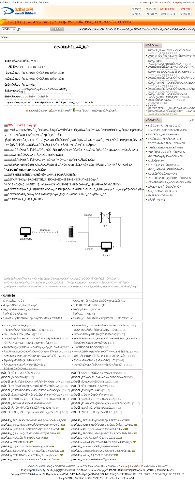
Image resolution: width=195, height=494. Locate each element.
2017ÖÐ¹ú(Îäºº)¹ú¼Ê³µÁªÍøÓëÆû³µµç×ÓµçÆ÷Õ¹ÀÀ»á (33, 347)
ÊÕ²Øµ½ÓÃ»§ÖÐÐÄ (104, 110)
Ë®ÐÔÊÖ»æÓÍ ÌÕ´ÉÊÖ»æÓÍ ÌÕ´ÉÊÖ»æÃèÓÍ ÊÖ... (39, 399)
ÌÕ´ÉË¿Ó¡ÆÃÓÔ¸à (22, 373)
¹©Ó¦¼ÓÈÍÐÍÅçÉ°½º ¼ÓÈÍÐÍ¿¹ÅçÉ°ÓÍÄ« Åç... (36, 386)
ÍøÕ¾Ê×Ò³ (32, 466)
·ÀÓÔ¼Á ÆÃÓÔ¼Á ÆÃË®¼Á (28, 403)
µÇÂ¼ (155, 2)
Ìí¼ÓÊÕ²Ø (17, 2)
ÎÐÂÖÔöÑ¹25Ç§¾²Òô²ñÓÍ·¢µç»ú (91, 343)
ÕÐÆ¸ (89, 22)
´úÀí (28, 22)
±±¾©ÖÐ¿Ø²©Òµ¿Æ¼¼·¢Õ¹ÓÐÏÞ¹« (38, 89)
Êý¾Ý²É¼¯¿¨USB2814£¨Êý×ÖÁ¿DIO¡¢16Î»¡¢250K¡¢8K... (33, 318)
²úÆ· (46, 22)
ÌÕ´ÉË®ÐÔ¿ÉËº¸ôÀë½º (94, 386)
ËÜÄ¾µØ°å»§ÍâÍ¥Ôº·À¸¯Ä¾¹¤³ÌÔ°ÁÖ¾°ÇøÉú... (107, 403)
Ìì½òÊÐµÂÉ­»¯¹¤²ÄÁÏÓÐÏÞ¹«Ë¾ (164, 139)
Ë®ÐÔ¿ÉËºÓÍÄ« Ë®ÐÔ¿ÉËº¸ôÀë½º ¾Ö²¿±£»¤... (38, 394)
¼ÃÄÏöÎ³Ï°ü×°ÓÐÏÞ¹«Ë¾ (160, 195)
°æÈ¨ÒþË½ (86, 466)
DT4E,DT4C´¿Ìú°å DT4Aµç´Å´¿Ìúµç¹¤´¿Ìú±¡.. (37, 455)
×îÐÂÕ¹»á (151, 45)
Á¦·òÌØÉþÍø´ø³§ (156, 160)
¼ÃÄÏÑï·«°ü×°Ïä (156, 199)
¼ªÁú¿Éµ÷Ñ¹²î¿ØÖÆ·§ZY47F (30, 437)
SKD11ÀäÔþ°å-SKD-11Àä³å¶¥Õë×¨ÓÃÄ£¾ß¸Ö (39, 420)
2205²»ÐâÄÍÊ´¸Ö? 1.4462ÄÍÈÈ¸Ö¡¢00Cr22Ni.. (38, 451)
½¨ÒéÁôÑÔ (189, 2)
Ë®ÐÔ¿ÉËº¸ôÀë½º (92, 390)
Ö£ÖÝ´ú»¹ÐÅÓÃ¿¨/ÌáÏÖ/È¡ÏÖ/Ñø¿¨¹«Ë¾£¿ (96, 330)
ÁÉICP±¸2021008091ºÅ (141, 474)
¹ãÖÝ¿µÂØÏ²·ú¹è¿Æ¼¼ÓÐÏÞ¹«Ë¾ (166, 169)
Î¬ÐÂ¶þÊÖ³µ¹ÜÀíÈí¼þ (15, 314)
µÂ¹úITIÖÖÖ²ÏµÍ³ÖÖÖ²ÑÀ (87, 347)
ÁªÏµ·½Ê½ (163, 466)
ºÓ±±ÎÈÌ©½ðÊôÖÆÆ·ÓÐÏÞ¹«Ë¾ (165, 147)
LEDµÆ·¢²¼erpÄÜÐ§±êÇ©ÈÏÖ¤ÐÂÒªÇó (95, 334)
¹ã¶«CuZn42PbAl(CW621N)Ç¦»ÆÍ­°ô (33, 446)
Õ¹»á (71, 22)
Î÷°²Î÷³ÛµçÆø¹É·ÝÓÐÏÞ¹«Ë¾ (163, 165)
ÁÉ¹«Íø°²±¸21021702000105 (169, 474)
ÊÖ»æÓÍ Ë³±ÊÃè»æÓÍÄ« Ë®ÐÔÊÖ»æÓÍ (104, 377)
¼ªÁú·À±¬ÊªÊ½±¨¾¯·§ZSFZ (99, 459)
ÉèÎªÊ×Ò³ (5, 2)
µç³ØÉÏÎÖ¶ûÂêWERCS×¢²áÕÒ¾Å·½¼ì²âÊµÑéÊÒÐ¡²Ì (32, 338)
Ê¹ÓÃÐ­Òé (59, 466)
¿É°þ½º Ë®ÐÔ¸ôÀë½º (94, 394)
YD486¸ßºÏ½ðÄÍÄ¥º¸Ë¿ (16, 325)
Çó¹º (54, 22)
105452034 (69, 470)
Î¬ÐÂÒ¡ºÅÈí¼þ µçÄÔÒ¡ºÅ (87, 309)
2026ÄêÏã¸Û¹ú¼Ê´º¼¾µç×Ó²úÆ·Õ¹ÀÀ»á (169, 50)
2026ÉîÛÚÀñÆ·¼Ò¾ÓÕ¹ (161, 100)
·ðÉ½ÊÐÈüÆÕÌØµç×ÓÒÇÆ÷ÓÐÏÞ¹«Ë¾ (169, 178)
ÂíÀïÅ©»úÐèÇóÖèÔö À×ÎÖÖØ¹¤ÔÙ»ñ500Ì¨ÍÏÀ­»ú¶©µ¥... (34, 351)
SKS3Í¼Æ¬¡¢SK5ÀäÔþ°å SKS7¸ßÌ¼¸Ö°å (105, 420)
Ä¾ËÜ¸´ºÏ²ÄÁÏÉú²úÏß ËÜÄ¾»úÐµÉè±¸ (32, 407)
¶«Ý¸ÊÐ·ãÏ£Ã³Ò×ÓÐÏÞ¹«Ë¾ (162, 191)
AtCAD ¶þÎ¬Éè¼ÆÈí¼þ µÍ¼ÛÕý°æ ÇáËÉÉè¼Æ (99, 300)
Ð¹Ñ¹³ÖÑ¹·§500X (22, 442)
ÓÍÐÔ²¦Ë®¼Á (19, 377)
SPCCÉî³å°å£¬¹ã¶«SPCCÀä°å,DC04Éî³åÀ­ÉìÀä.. (109, 433)
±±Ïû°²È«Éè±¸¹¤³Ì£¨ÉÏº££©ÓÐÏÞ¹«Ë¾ (167, 130)
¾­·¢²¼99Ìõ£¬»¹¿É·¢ (13, 300)
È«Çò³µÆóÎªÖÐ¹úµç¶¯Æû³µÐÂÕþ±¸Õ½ (95, 360)
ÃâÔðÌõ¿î (72, 466)
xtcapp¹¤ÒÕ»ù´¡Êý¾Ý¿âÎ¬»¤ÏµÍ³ (20, 305)
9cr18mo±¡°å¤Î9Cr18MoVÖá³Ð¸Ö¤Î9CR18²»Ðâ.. (109, 424)
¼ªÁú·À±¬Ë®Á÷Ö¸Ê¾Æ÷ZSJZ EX (102, 437)
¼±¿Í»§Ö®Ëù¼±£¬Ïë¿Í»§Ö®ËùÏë (21, 309)
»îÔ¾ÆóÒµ (152, 120)
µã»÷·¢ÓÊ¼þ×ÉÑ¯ (37, 67)
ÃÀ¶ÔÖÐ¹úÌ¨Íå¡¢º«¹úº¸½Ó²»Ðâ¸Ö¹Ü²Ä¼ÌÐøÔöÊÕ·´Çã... (33, 356)
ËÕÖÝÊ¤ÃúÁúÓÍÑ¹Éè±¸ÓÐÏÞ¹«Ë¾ (166, 143)
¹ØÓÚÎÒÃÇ (46, 466)
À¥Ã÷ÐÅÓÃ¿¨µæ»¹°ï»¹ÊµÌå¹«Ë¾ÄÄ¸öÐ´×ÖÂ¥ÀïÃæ (101, 325)
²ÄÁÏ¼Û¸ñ (110, 22)
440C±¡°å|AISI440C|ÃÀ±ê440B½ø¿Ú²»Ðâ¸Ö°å (38, 424)
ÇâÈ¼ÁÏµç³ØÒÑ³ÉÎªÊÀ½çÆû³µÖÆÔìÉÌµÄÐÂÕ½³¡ (101, 356)
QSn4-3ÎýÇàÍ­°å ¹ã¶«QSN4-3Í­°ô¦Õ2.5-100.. (36, 433)
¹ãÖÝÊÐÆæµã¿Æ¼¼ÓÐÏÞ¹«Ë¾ (165, 156)
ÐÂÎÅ (79, 22)
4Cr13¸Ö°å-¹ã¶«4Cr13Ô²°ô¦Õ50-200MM (105, 429)
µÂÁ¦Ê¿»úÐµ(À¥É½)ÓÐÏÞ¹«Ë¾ (164, 186)
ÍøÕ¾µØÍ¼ (31, 2)
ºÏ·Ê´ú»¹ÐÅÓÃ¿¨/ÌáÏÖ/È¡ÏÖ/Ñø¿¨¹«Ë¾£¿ (25, 330)
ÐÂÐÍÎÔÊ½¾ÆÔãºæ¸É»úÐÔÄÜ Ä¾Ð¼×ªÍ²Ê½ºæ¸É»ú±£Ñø (105, 338)
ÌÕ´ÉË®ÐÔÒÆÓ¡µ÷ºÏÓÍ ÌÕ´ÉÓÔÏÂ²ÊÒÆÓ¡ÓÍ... (37, 390)
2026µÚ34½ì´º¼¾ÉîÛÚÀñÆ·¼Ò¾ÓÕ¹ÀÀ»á (164, 62)
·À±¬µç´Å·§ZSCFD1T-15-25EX (100, 455)
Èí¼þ (62, 22)
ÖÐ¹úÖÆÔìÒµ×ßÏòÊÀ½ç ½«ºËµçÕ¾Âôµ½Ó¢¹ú (99, 364)
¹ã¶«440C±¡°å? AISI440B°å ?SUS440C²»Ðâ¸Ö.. (109, 442)
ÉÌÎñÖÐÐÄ (124, 22)
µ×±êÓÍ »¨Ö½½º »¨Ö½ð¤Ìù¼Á (98, 399)
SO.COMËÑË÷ (27, 96)
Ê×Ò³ (11, 22)
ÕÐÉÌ (20, 22)
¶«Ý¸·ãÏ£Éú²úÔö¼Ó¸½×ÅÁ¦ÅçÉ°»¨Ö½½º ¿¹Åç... (37, 381)
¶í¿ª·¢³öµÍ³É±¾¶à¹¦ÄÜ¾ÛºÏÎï (19, 360)
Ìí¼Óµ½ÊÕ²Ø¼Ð (36, 110)
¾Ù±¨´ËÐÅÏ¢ (83, 110)
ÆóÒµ (37, 22)
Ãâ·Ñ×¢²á (145, 2)
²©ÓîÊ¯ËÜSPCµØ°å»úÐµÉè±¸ (98, 412)
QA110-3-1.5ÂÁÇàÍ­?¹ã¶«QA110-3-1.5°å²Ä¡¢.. (38, 429)
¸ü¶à (191, 120)
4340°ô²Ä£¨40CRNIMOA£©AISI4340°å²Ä (35, 459)
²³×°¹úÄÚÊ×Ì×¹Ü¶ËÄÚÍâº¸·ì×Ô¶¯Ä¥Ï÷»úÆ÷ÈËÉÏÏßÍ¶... (102, 351)
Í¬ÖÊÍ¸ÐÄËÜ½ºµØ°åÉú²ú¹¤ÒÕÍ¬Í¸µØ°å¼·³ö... (36, 412)
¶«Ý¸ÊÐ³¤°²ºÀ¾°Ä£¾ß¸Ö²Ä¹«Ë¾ (165, 126)
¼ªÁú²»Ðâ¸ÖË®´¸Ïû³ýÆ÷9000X (100, 446)
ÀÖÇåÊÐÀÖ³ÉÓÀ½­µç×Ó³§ (162, 173)
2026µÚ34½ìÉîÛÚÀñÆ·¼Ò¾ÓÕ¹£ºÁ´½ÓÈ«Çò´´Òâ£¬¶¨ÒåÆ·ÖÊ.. (167, 96)
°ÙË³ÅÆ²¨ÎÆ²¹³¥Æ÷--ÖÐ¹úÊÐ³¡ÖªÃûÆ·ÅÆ (27, 343)
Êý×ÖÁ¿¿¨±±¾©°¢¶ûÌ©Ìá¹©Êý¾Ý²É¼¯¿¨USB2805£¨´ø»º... (104, 318)
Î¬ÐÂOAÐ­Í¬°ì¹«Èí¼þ (84, 314)
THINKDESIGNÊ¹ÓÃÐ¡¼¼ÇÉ (89, 305)
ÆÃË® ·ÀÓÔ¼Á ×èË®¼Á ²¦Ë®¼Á (100, 373)
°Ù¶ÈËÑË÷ (42, 96)
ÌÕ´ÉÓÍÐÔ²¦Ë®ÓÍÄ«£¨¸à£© (96, 381)
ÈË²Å (98, 22)
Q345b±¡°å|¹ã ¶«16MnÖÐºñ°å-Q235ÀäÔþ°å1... (108, 451)
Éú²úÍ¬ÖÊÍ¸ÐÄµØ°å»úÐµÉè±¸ (97, 407)
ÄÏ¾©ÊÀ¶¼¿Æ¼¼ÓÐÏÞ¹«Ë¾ (164, 134)
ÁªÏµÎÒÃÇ (44, 2)
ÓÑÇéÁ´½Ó (114, 466)
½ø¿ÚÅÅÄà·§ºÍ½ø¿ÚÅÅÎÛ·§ (19, 334)
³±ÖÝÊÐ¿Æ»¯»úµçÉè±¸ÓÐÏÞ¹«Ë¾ (166, 152)
